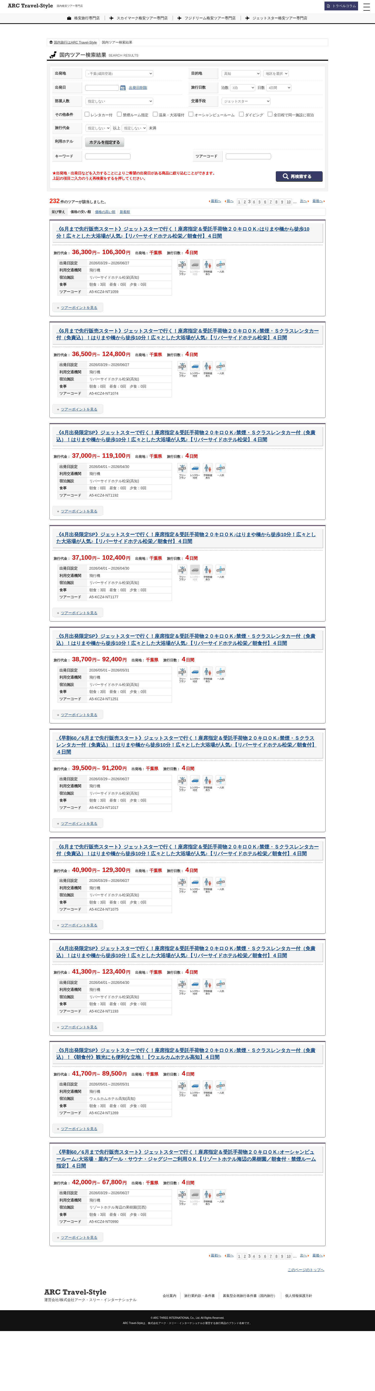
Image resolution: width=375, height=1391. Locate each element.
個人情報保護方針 (307, 1356)
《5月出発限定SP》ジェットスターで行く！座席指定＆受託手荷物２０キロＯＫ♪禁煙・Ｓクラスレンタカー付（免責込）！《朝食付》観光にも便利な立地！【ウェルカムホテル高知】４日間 (185, 1110)
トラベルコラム (342, 6)
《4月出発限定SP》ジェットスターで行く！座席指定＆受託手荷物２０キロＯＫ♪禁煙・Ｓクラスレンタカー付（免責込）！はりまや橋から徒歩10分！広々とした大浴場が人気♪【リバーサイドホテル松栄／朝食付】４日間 (186, 1003)
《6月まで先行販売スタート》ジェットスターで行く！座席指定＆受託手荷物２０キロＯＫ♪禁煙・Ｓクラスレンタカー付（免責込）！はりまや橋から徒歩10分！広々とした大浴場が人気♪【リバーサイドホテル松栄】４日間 (187, 341)
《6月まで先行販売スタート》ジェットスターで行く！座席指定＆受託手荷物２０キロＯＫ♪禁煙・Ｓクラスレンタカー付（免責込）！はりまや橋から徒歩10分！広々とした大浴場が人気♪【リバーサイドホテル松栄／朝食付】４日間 (187, 891)
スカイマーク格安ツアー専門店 (142, 18)
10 (289, 202)
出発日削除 (138, 88)
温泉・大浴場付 (168, 114)
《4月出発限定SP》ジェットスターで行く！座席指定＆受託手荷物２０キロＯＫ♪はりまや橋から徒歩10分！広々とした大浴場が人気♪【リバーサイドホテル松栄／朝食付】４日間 (185, 560)
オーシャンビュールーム (212, 114)
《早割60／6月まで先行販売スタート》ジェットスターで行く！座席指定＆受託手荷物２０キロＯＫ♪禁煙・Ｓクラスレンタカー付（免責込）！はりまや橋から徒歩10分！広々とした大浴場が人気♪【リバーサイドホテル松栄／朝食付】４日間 (187, 780)
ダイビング (251, 114)
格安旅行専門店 (87, 18)
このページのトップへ (306, 1330)
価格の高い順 (105, 212)
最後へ (317, 201)
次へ (303, 201)
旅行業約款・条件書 (201, 1356)
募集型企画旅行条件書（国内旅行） (255, 1356)
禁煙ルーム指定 (132, 114)
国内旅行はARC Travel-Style (75, 42)
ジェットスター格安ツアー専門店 (280, 18)
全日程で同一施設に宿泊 (291, 114)
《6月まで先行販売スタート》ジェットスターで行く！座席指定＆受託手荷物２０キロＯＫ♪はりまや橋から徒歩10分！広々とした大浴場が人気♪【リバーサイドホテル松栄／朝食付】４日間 (184, 234)
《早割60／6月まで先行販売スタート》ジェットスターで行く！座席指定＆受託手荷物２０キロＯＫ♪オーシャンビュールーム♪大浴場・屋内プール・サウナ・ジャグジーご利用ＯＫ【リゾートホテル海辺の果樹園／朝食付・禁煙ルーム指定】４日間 (187, 1218)
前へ (230, 201)
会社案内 (170, 1356)
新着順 (125, 212)
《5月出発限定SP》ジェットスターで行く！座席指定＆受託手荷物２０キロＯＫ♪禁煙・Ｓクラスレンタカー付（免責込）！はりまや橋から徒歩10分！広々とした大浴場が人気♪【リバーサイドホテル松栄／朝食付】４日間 (186, 668)
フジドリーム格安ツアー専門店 (210, 18)
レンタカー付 (99, 114)
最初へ (216, 201)
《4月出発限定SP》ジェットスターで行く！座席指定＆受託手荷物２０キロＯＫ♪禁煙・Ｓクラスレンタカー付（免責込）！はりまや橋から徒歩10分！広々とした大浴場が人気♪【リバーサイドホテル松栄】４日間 (186, 453)
